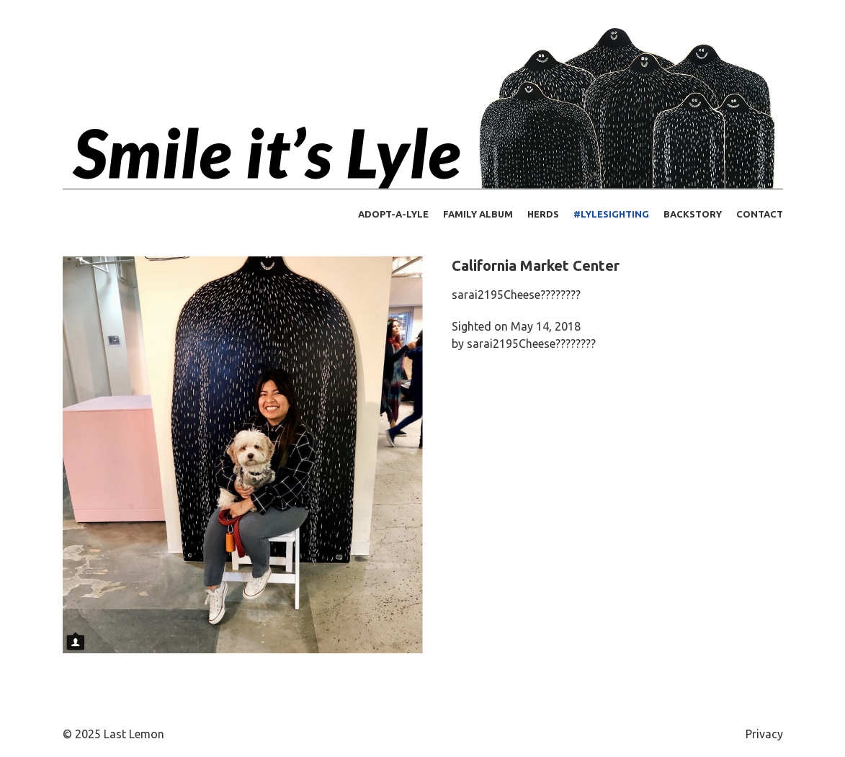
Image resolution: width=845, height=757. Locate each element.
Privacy (764, 733)
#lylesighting (611, 214)
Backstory (692, 214)
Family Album (478, 214)
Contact (759, 214)
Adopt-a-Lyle (393, 214)
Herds (543, 214)
